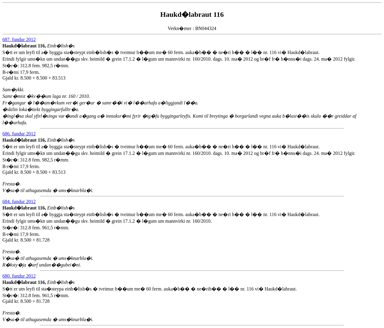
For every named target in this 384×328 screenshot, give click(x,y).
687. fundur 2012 (19, 39)
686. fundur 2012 (19, 133)
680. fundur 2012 (19, 275)
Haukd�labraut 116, (24, 45)
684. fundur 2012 (19, 201)
